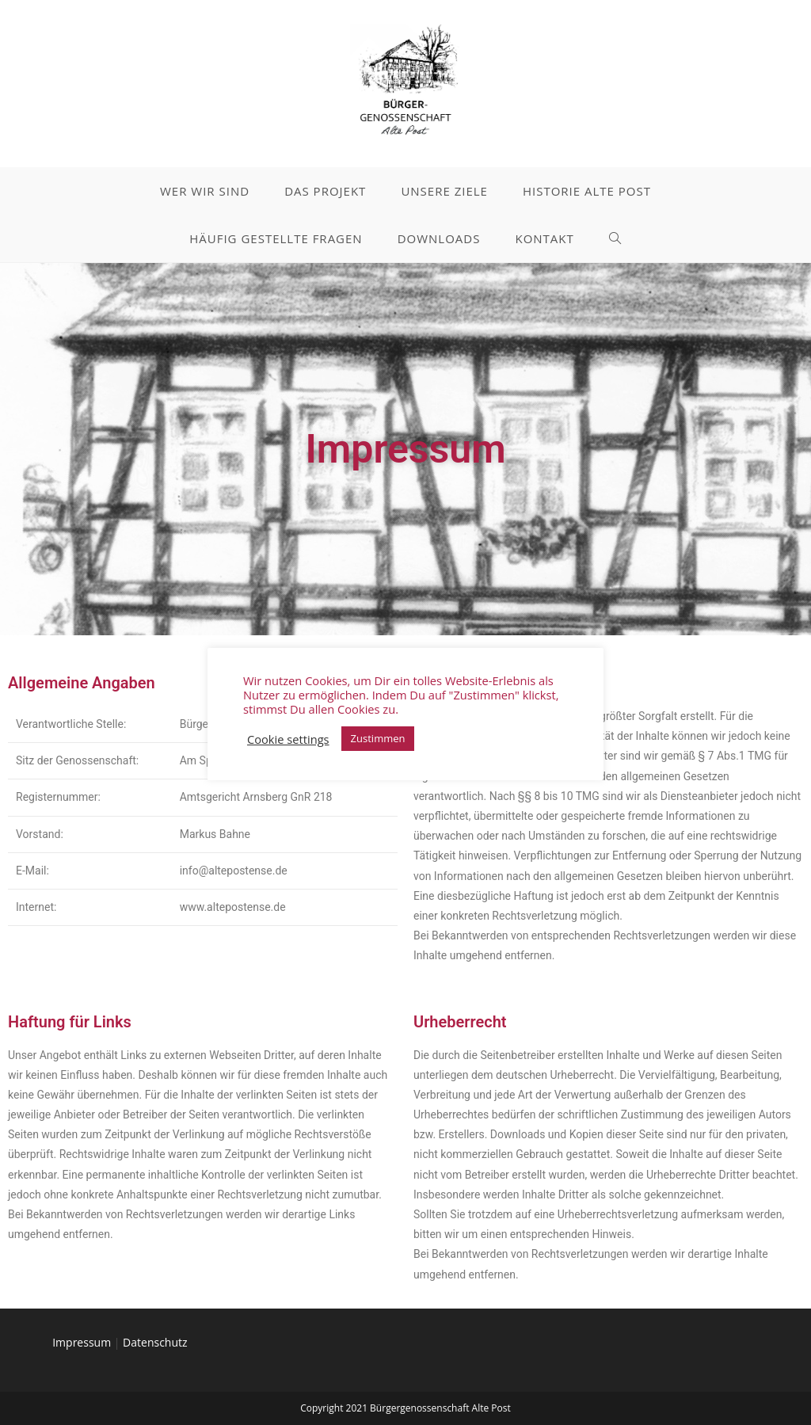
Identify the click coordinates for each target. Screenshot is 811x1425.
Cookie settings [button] (288, 739)
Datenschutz (155, 1342)
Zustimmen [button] (378, 738)
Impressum (81, 1342)
